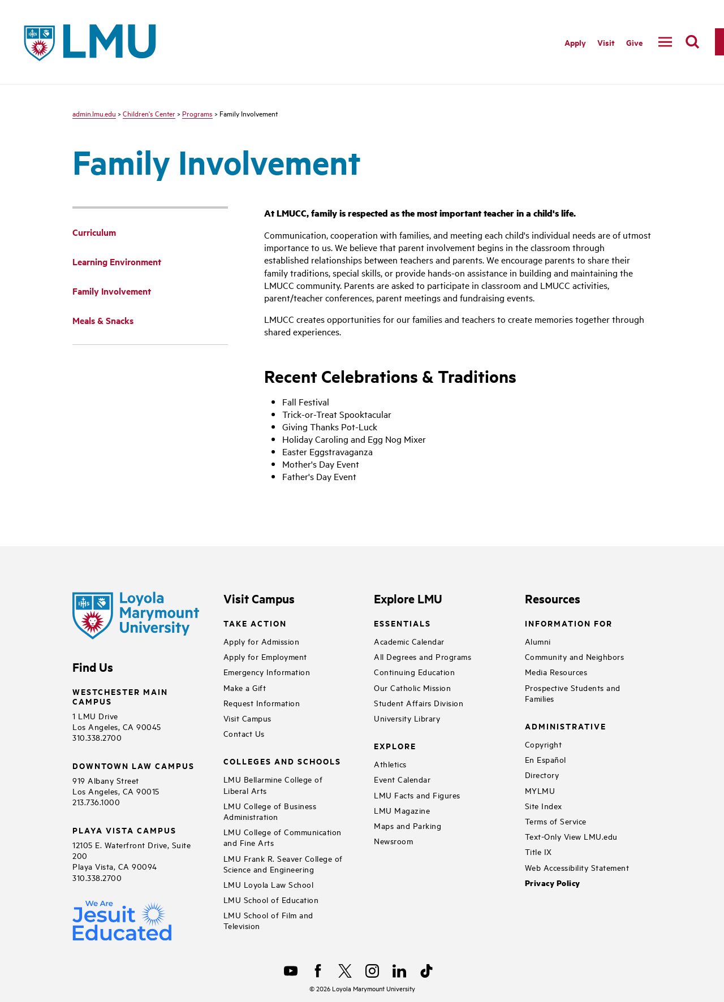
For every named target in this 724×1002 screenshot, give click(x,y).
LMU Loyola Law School (268, 884)
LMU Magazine (402, 810)
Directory (542, 774)
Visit (606, 42)
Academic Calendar (409, 641)
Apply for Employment (265, 656)
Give (634, 42)
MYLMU (540, 790)
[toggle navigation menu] (665, 41)
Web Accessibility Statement (577, 867)
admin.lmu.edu (94, 113)
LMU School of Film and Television (268, 920)
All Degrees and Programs (422, 656)
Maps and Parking (407, 825)
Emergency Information (267, 671)
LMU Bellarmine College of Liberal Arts (273, 784)
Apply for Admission (261, 641)
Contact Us (244, 733)
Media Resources (556, 671)
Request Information (261, 702)
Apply (575, 42)
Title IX (538, 851)
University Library (407, 717)
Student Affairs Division (418, 702)
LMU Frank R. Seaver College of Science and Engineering (283, 863)
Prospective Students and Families (572, 692)
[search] (692, 41)
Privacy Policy (552, 883)
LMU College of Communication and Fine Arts (282, 837)
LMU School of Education (271, 899)
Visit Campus (247, 717)
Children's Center (149, 113)
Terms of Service (556, 820)
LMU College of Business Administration (270, 811)
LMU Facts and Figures (417, 794)
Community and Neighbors (574, 656)
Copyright (543, 743)
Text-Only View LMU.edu (571, 836)
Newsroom (393, 840)
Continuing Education (414, 671)
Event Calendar (402, 779)
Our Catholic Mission (412, 687)
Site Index (543, 805)
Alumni (538, 641)
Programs (197, 113)
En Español (545, 759)
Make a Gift (244, 687)
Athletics (390, 763)
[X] (345, 970)
